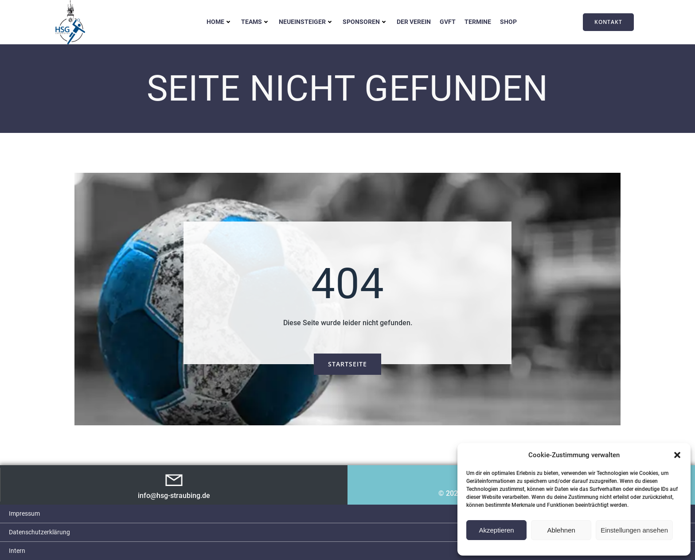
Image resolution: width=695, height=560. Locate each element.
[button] (677, 455)
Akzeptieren (496, 530)
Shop (508, 21)
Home (219, 21)
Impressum (24, 513)
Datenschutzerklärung (39, 532)
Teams (255, 21)
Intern (17, 550)
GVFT (448, 21)
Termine (478, 21)
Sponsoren (365, 21)
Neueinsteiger (306, 21)
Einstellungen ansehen (634, 530)
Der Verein (414, 21)
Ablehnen (561, 530)
